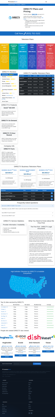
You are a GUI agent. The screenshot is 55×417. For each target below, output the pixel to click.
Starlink (29, 398)
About (29, 404)
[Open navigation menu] (46, 2)
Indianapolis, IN (4, 327)
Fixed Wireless (4, 389)
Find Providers (37, 363)
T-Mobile (29, 393)
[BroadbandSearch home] (12, 2)
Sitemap (3, 413)
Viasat (29, 389)
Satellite (22, 351)
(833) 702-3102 (27, 33)
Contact (29, 408)
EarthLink (29, 382)
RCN (29, 395)
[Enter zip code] (22, 364)
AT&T (29, 386)
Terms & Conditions (7, 376)
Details (7, 356)
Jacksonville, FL (4, 323)
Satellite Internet (4, 391)
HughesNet (30, 391)
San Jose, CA (4, 320)
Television (10, 101)
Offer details (4, 62)
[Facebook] (29, 413)
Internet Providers (5, 382)
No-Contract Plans (5, 393)
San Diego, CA (4, 316)
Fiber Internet (4, 384)
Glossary (3, 408)
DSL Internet (4, 388)
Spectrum (30, 388)
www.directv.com (9, 95)
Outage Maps (4, 411)
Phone (5, 354)
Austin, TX (3, 325)
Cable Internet (4, 386)
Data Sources (4, 409)
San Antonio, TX (4, 313)
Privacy (3, 376)
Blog (3, 404)
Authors (29, 406)
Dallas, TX (3, 318)
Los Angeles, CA (4, 307)
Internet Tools (4, 406)
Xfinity (29, 384)
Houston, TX (3, 311)
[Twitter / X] (31, 413)
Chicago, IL (3, 309)
